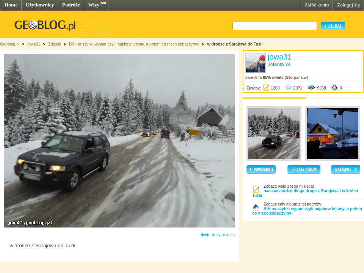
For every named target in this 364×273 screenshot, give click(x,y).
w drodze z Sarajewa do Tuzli (234, 44)
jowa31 (33, 44)
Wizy (93, 5)
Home (11, 5)
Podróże (71, 5)
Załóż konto (316, 5)
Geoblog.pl (10, 44)
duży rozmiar (223, 234)
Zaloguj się (348, 5)
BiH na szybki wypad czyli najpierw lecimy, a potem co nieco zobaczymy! (134, 44)
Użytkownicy (40, 5)
